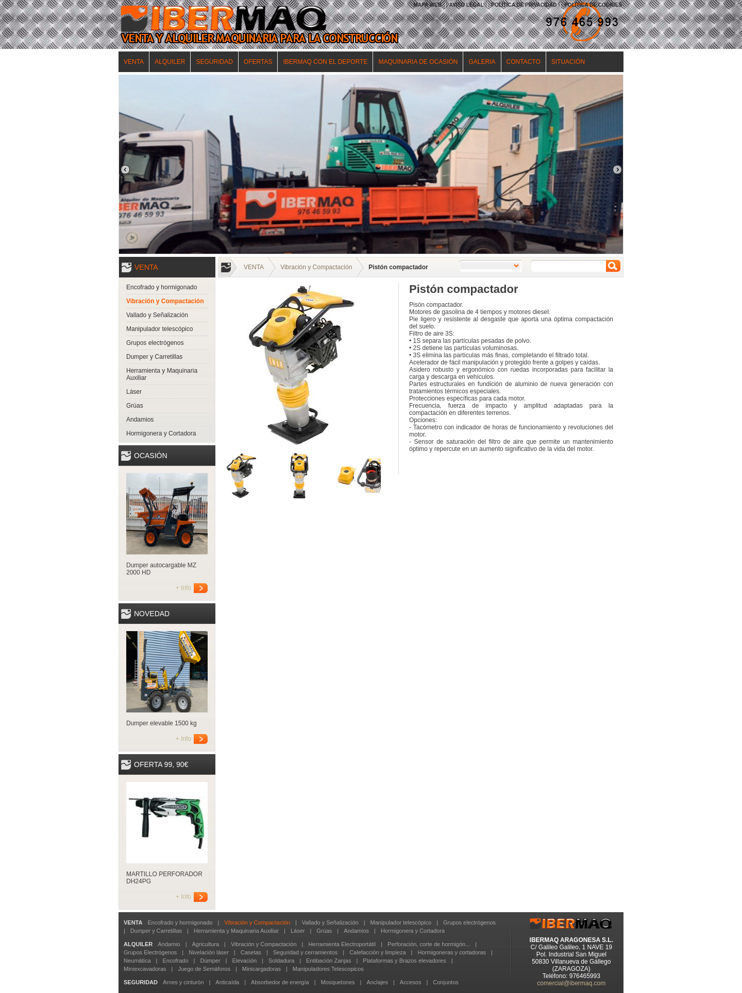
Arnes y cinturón (183, 982)
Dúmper (210, 960)
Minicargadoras (261, 969)
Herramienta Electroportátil (342, 944)
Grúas (134, 405)
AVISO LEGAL (466, 5)
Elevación (244, 960)
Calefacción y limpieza (377, 952)
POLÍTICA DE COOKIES (593, 5)
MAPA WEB (428, 5)
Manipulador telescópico (159, 329)
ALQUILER (170, 61)
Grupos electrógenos (154, 342)
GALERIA (481, 61)
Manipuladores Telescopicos (328, 969)
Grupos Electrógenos (150, 952)
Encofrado (175, 960)
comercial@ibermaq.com (571, 983)
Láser (134, 391)
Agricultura (206, 944)
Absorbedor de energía (280, 982)
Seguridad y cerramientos (305, 952)
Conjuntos (446, 982)
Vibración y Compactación (165, 301)
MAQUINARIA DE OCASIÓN (418, 61)
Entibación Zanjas (328, 960)
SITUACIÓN (568, 61)
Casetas (251, 952)
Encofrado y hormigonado (161, 287)
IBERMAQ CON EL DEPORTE (325, 61)
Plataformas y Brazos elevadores (404, 960)
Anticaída (227, 982)
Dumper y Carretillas (154, 356)
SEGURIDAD (214, 61)
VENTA (134, 61)
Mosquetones (338, 982)
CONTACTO (524, 61)
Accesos (410, 982)
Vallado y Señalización (157, 315)
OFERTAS (258, 61)
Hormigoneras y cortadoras (451, 952)
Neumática (137, 960)
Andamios (140, 419)
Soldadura (281, 960)
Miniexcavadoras (145, 969)
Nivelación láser (209, 952)
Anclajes (377, 982)
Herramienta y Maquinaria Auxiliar (161, 374)
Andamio (169, 944)
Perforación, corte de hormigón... (428, 944)
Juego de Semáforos (204, 969)
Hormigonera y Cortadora (161, 433)
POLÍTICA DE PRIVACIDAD (523, 5)
